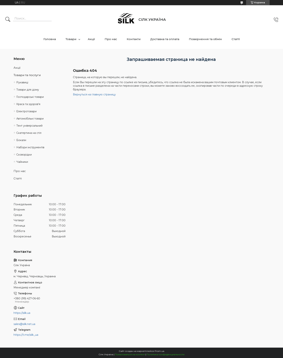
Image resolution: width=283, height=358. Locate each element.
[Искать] (8, 19)
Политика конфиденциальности (165, 354)
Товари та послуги (27, 75)
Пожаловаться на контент (130, 354)
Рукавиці (22, 82)
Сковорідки (24, 154)
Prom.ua (159, 351)
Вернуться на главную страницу (94, 94)
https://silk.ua (22, 313)
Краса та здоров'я (28, 104)
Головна (49, 39)
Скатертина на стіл (28, 133)
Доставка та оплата (164, 39)
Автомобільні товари (30, 118)
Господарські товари (30, 97)
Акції (91, 39)
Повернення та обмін (205, 39)
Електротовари (26, 111)
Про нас (111, 39)
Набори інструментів (30, 147)
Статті (236, 39)
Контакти (134, 39)
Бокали (21, 140)
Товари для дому (27, 89)
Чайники (22, 162)
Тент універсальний (29, 125)
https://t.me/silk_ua (26, 334)
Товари (71, 39)
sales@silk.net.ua (24, 324)
